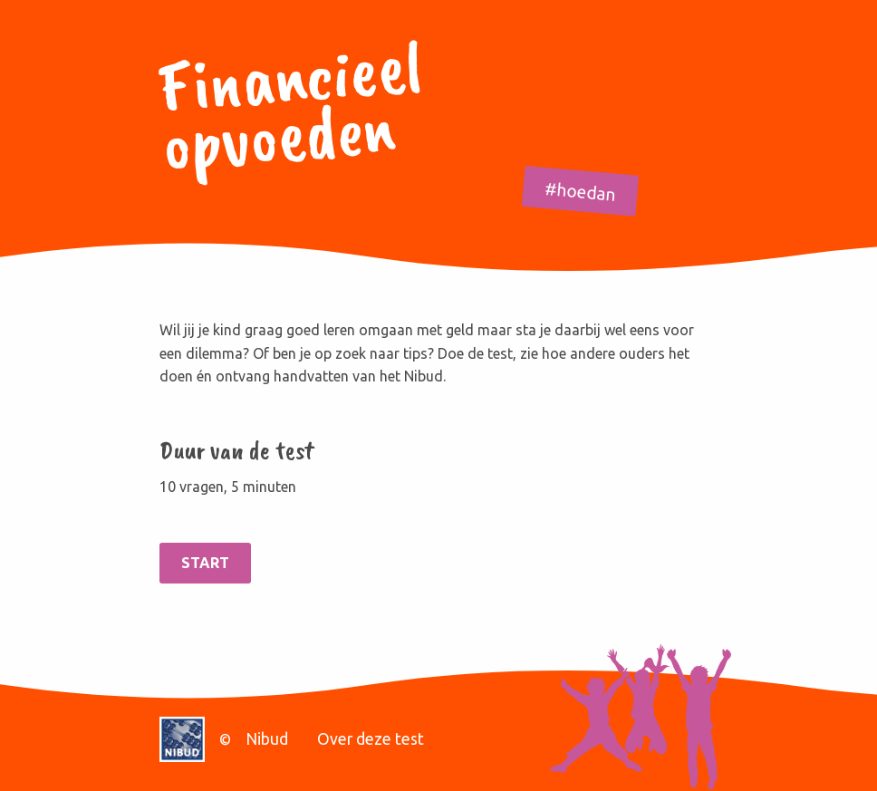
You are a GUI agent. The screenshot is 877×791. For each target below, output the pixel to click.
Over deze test (370, 739)
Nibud (267, 739)
